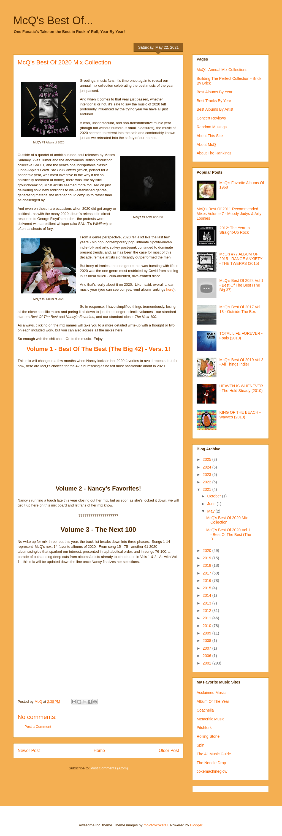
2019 (207, 558)
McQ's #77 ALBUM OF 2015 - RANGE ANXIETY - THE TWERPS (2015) (240, 259)
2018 (207, 565)
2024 (207, 467)
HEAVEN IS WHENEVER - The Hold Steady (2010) (241, 388)
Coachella (205, 710)
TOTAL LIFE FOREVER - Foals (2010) (241, 335)
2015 (207, 588)
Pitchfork (204, 727)
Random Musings (212, 127)
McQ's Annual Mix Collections (222, 69)
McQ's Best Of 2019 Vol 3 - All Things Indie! (241, 362)
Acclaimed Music (211, 692)
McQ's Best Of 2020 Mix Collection (227, 520)
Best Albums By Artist (215, 109)
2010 (207, 625)
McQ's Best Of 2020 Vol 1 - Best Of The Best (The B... (228, 534)
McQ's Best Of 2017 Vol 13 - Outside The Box (239, 309)
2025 (207, 459)
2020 (207, 550)
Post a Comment (38, 727)
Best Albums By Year (214, 92)
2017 (207, 573)
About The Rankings (214, 153)
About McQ (206, 144)
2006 (207, 655)
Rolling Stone (208, 736)
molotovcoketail (155, 825)
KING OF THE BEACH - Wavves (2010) (240, 414)
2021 (207, 489)
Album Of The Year (213, 701)
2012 (207, 610)
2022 (207, 482)
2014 (207, 595)
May (211, 511)
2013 (207, 603)
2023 (207, 474)
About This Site (210, 136)
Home (99, 750)
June (211, 504)
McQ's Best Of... (53, 20)
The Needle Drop (211, 763)
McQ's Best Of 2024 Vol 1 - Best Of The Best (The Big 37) (241, 285)
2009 (207, 633)
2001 (207, 663)
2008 (207, 640)
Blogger (196, 825)
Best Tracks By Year (214, 101)
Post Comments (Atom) (109, 768)
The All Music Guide (214, 754)
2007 (207, 648)
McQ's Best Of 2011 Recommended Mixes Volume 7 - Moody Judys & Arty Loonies (229, 213)
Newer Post (29, 750)
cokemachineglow (212, 771)
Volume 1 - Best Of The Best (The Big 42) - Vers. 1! (98, 348)
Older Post (169, 750)
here (169, 289)
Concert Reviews (211, 118)
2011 (207, 618)
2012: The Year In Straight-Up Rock (234, 230)
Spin (200, 745)
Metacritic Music (210, 719)
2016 (207, 580)
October (214, 496)
